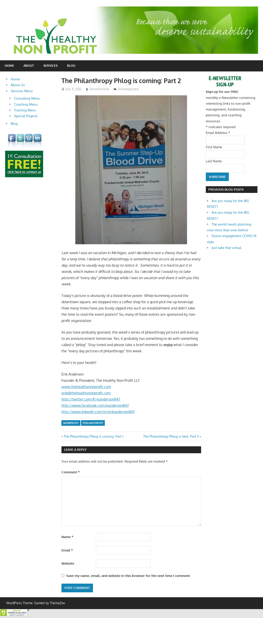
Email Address (218, 133)
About (28, 65)
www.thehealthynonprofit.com (86, 386)
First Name (214, 147)
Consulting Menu (27, 98)
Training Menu (25, 110)
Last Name (214, 161)
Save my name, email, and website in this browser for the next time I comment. (128, 576)
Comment (70, 472)
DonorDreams (99, 89)
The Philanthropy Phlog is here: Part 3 (171, 436)
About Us (18, 85)
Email (67, 550)
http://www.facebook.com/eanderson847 (95, 405)
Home (9, 65)
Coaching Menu (26, 104)
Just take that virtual (226, 248)
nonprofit (71, 423)
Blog (71, 65)
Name (67, 537)
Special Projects (26, 116)
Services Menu (22, 91)
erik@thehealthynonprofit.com (86, 393)
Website (67, 563)
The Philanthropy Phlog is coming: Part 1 (93, 436)
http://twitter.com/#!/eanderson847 (90, 399)
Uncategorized (128, 89)
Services (50, 65)
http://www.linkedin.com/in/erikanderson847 (98, 411)
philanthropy (93, 423)
